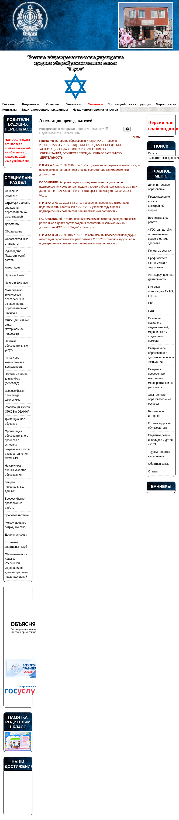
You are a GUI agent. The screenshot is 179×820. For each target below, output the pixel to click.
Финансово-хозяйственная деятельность (14, 362)
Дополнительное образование (159, 187)
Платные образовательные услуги (16, 346)
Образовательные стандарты (16, 241)
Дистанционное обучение (15, 421)
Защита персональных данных (14, 487)
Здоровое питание (17, 515)
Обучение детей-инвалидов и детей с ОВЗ (160, 440)
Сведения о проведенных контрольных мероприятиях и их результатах (160, 378)
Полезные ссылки (159, 250)
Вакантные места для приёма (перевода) (16, 379)
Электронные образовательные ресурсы (159, 399)
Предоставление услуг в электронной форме (159, 203)
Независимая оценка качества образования (15, 470)
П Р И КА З (47, 202)
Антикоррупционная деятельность (161, 277)
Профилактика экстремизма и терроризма (157, 263)
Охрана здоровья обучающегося (159, 425)
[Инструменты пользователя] (127, 129)
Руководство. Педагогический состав (15, 256)
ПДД (151, 310)
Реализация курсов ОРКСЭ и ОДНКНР (17, 409)
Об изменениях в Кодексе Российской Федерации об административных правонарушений (17, 565)
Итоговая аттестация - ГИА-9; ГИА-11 (161, 291)
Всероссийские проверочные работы (14, 503)
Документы (12, 224)
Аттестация (12, 267)
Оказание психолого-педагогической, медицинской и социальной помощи (158, 329)
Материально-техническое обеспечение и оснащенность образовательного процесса (16, 301)
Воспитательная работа (158, 220)
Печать (135, 137)
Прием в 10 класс (16, 282)
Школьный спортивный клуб (16, 544)
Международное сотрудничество (15, 525)
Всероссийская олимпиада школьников (14, 395)
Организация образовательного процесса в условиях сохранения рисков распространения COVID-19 (17, 445)
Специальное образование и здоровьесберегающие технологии (161, 355)
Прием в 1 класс (15, 275)
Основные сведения (11, 193)
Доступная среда (16, 534)
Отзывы (153, 471)
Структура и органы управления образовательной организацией (18, 209)
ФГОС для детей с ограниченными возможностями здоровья (160, 236)
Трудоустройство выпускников (159, 454)
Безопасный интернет (156, 413)
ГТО (150, 303)
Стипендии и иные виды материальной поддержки (17, 327)
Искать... (153, 153)
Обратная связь (158, 463)
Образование (13, 231)
